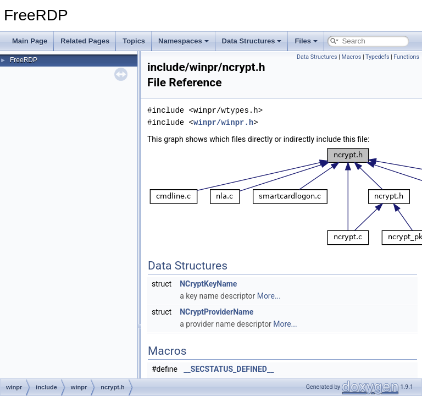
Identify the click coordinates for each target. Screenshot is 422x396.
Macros (351, 57)
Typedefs (377, 57)
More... (269, 296)
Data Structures (252, 41)
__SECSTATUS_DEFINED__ (229, 369)
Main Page (29, 41)
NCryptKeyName (208, 283)
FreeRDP (23, 60)
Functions (406, 57)
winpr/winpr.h (223, 122)
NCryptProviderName (216, 311)
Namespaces (183, 41)
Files (306, 41)
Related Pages (84, 41)
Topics (134, 41)
